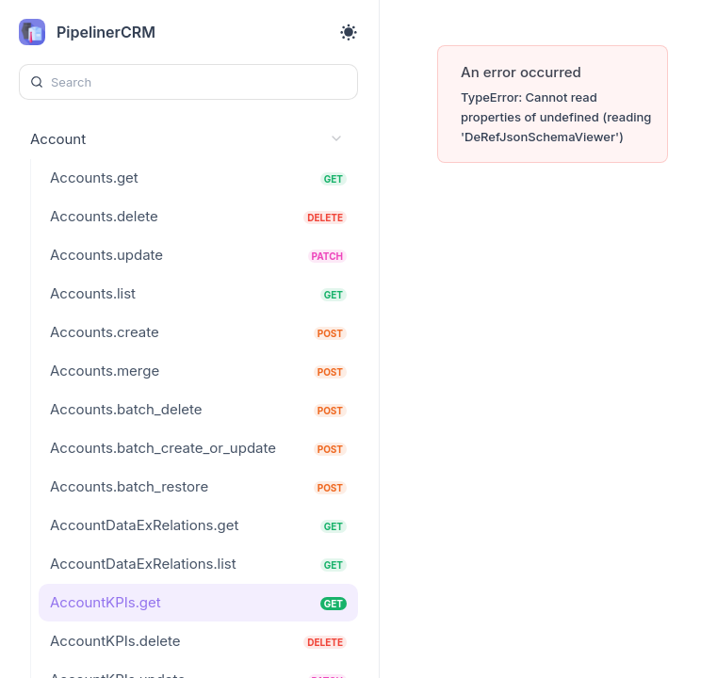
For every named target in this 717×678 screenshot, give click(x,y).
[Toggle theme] (348, 32)
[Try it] (663, 129)
